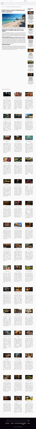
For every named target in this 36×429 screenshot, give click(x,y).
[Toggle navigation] (3, 3)
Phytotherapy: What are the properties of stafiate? (29, 381)
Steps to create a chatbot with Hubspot (7, 119)
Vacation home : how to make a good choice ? (29, 120)
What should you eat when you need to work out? (7, 315)
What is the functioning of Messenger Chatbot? (7, 336)
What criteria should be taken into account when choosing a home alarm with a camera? (31, 17)
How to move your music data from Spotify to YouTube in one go (30, 66)
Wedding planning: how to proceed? (31, 29)
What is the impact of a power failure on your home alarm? (29, 293)
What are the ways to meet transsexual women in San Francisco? (30, 41)
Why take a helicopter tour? (18, 119)
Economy (7, 423)
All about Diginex (29, 184)
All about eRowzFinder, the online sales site (29, 207)
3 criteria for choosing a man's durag (18, 207)
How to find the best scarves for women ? (7, 163)
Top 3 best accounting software (18, 336)
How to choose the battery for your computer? (18, 249)
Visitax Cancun (15, 32)
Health (12, 423)
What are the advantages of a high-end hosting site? (7, 207)
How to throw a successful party (18, 271)
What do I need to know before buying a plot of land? (28, 271)
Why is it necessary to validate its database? (7, 249)
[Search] (17, 1)
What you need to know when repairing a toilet (7, 293)
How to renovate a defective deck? (18, 314)
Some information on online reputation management (28, 141)
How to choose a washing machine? (29, 314)
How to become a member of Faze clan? (18, 185)
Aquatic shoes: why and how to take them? (18, 163)
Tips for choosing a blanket (7, 141)
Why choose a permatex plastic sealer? (7, 271)
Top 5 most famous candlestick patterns (29, 228)
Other (5, 6)
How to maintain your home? (28, 249)
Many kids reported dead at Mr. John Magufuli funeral (29, 402)
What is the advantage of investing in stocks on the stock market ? (30, 79)
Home (2, 6)
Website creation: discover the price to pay (31, 54)
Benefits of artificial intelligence (7, 359)
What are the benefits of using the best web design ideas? (7, 228)
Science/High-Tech (23, 424)
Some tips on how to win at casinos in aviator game (18, 141)
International (17, 423)
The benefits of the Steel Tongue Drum (7, 185)
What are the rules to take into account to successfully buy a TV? (18, 359)
